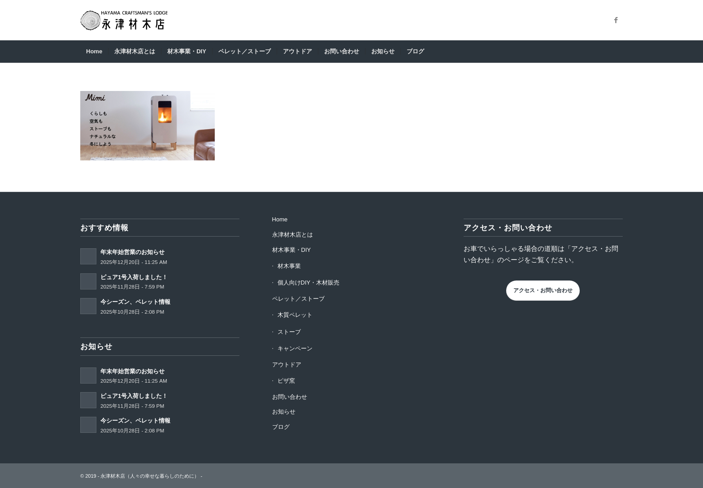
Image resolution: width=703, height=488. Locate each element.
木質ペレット (295, 314)
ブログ (281, 426)
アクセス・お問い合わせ (543, 290)
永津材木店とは (292, 234)
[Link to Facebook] (616, 20)
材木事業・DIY (291, 249)
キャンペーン (295, 348)
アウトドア (286, 364)
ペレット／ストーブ (298, 298)
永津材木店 (112, 476)
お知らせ (283, 411)
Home (280, 219)
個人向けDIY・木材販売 (309, 282)
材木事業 (289, 266)
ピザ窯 (286, 380)
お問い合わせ (289, 396)
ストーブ (289, 331)
